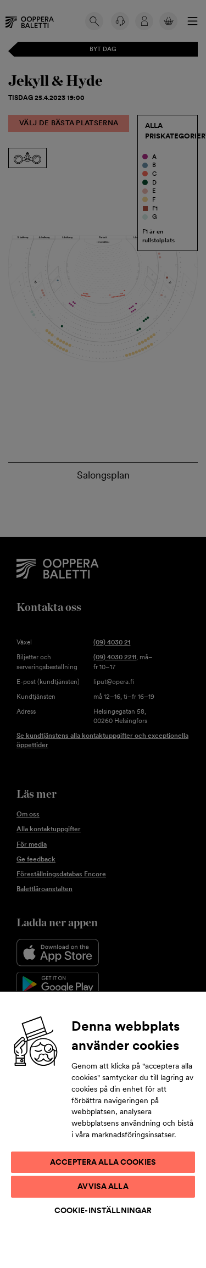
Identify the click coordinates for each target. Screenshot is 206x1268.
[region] (103, 1129)
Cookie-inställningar (103, 1210)
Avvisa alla (103, 1186)
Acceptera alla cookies (103, 1162)
